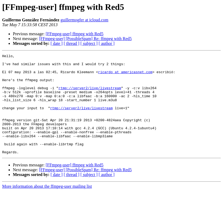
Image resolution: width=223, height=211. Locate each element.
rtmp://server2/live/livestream (90, 95)
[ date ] (57, 43)
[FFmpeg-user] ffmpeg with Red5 (74, 34)
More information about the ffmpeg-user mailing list (47, 206)
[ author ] (107, 43)
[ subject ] (89, 43)
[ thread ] (71, 43)
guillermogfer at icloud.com (84, 20)
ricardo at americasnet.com (125, 75)
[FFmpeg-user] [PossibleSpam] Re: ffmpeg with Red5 (85, 38)
